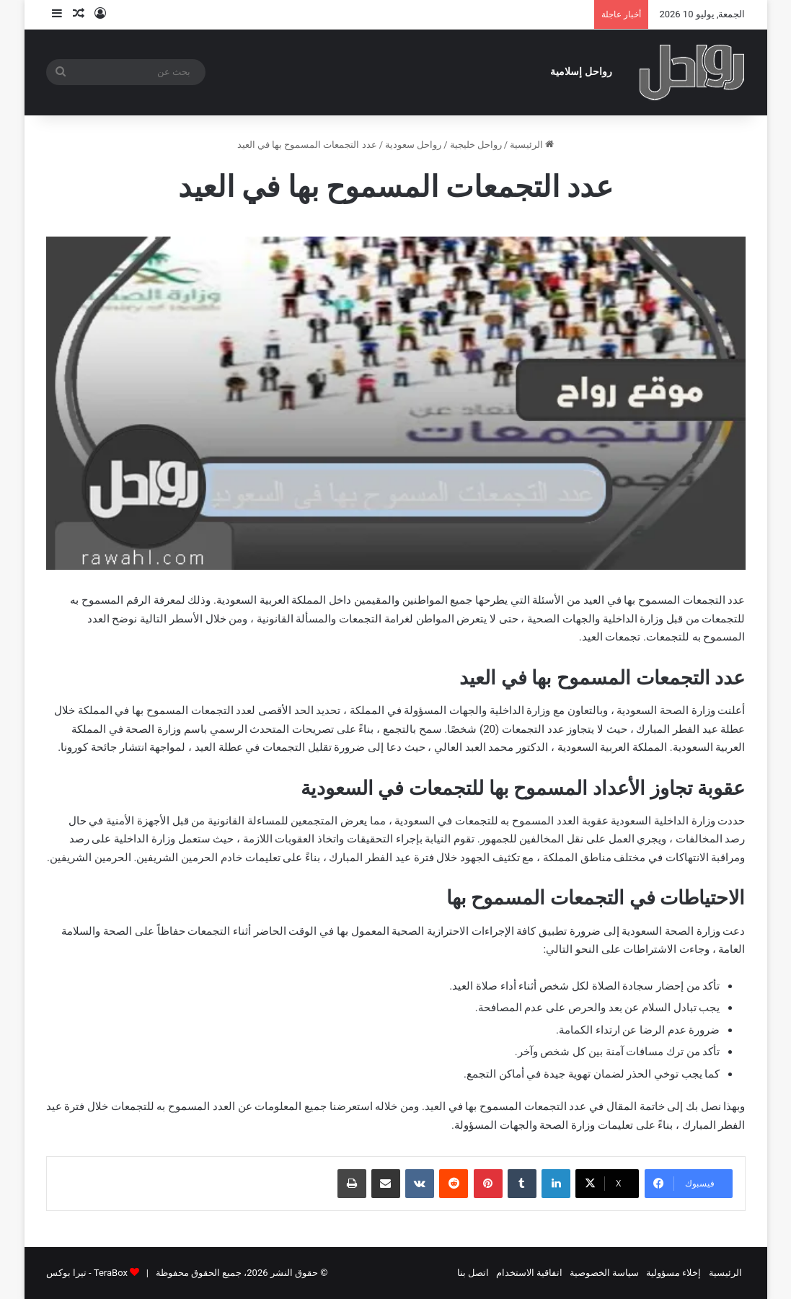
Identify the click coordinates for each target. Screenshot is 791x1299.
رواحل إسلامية (581, 71)
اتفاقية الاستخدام (529, 1272)
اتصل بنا (473, 1272)
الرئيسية (532, 144)
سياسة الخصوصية (604, 1272)
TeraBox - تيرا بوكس (87, 1272)
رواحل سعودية (413, 144)
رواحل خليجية (476, 144)
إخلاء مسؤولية (673, 1272)
